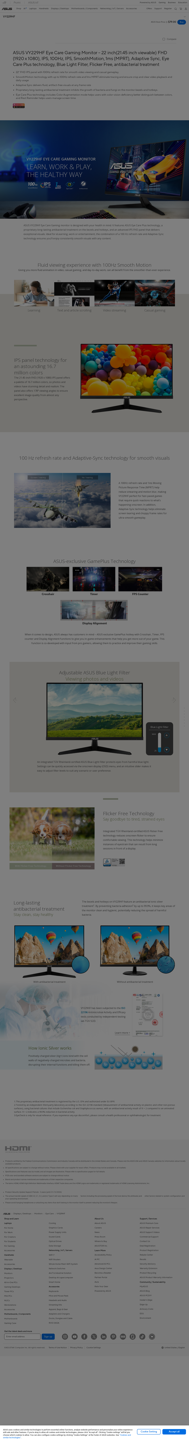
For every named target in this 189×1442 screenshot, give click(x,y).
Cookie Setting (149, 1431)
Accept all (174, 1431)
